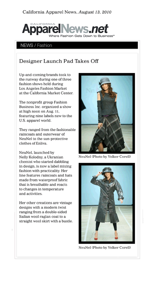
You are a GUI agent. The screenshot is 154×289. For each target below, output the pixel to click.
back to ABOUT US (76, 279)
